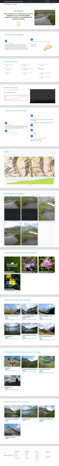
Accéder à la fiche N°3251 (9, 289)
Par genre (37, 455)
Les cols (26, 457)
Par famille (37, 454)
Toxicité (36, 458)
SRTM (44, 176)
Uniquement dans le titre (47, 1)
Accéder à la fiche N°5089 (26, 271)
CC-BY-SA (53, 176)
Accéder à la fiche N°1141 (43, 271)
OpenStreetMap (41, 176)
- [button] (5, 161)
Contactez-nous (48, 452)
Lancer (42, 1)
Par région (16, 454)
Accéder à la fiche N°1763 (9, 271)
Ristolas (18, 22)
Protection (37, 459)
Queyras (18, 25)
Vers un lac (16, 455)
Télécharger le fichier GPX (10, 92)
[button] (5, 162)
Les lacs (26, 455)
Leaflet (35, 176)
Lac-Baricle (14, 4)
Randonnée (9, 4)
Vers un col (16, 457)
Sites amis (47, 457)
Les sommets (27, 458)
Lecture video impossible (42, 96)
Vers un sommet (17, 458)
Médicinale (37, 457)
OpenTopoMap (49, 176)
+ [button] (5, 160)
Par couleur (37, 452)
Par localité (16, 452)
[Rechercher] (33, 1)
